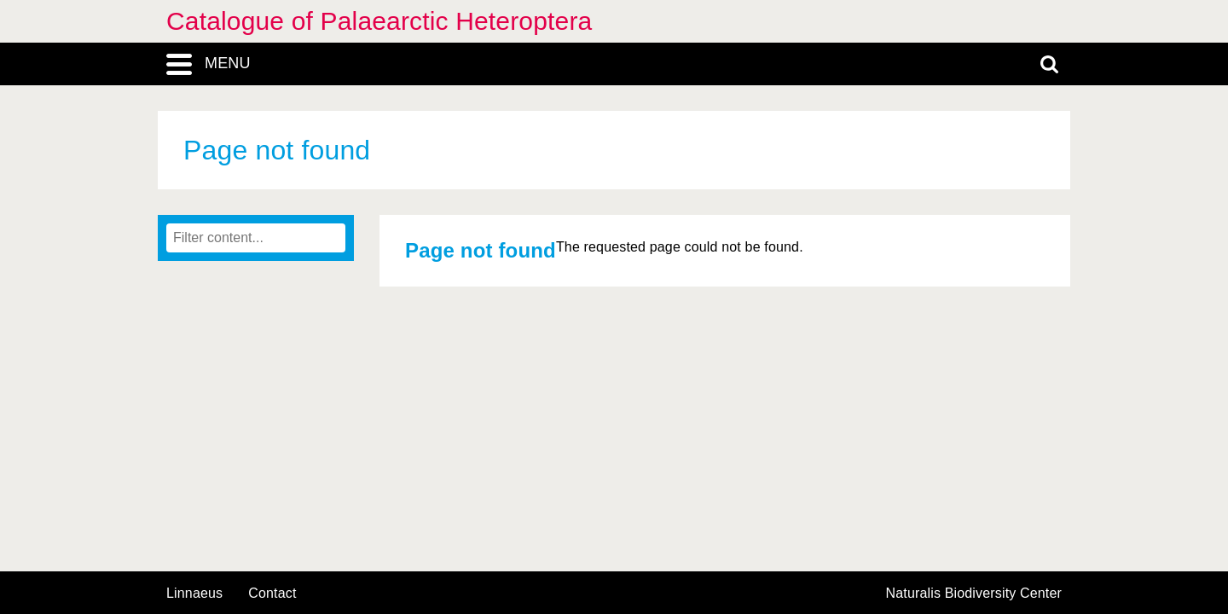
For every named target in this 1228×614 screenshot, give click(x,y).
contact (272, 593)
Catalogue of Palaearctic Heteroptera (379, 21)
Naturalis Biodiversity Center (974, 593)
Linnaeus (194, 593)
